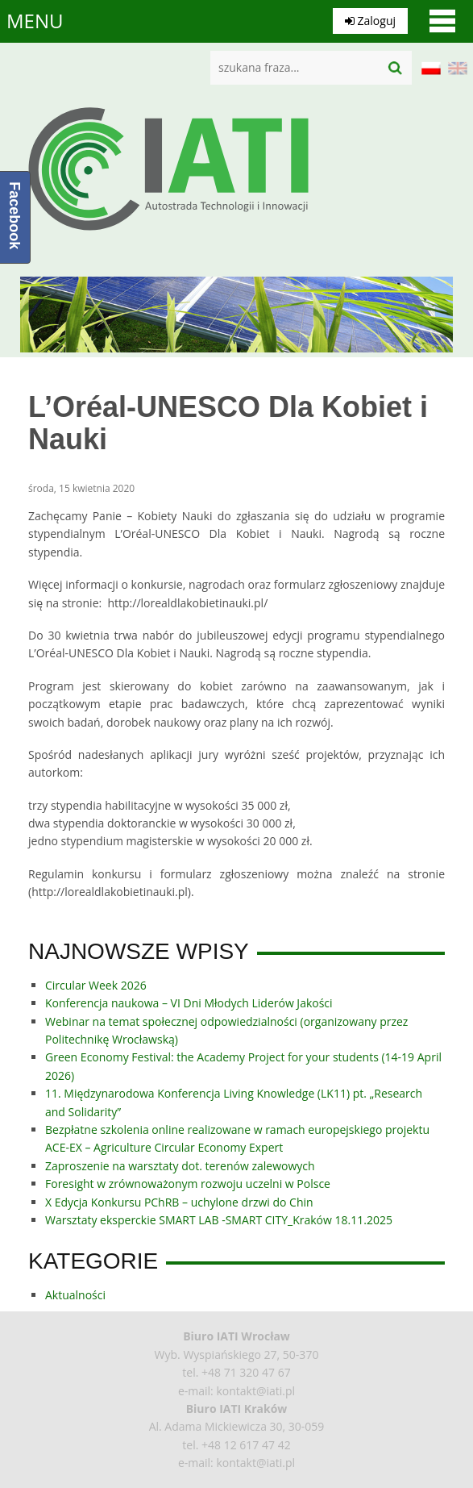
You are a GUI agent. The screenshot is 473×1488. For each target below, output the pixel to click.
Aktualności (75, 1295)
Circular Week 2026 (96, 985)
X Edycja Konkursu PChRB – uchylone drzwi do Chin (179, 1202)
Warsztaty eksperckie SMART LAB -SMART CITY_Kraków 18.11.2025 (218, 1219)
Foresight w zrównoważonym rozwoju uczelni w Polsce (187, 1183)
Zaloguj (370, 20)
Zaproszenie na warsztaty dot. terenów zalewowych (180, 1165)
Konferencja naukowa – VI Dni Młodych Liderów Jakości (189, 1003)
